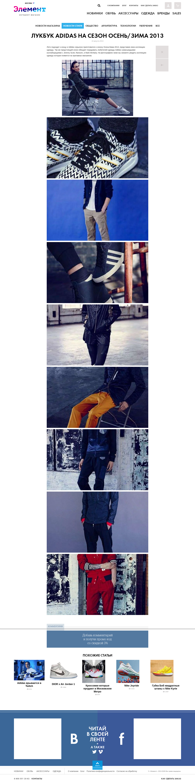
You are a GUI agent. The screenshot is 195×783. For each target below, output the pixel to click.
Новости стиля (72, 25)
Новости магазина (47, 25)
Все (158, 25)
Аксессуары (42, 771)
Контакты (133, 5)
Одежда (57, 771)
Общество (91, 25)
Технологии (128, 25)
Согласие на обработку (127, 771)
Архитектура (109, 25)
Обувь (30, 771)
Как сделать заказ (149, 5)
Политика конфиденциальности (101, 771)
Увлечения (145, 25)
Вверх (97, 765)
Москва (30, 3)
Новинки (18, 771)
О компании (113, 5)
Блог (124, 5)
